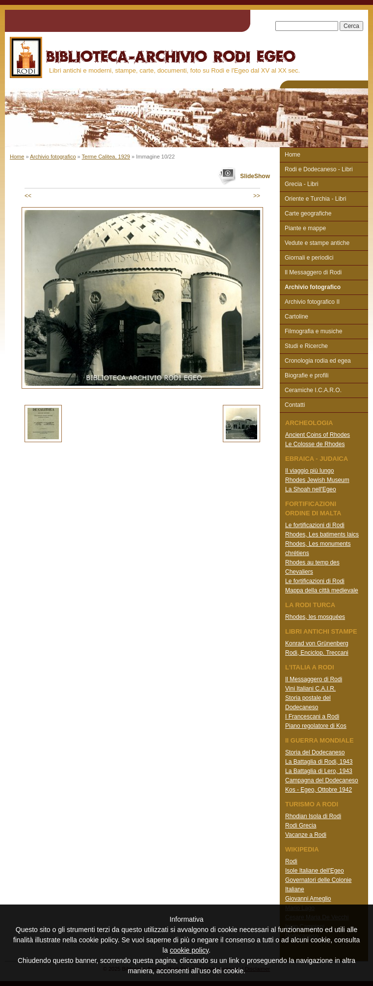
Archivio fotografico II (312, 301)
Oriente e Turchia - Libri (315, 198)
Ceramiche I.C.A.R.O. (313, 390)
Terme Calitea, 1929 (106, 157)
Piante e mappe (305, 228)
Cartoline (296, 316)
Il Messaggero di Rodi (313, 272)
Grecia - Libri (302, 184)
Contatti (295, 404)
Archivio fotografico (53, 157)
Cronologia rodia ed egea (318, 360)
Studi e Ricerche (306, 346)
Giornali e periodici (309, 257)
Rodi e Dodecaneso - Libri (319, 169)
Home (17, 157)
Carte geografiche (308, 213)
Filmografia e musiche (313, 331)
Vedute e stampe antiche (317, 243)
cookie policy (189, 950)
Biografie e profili (306, 375)
